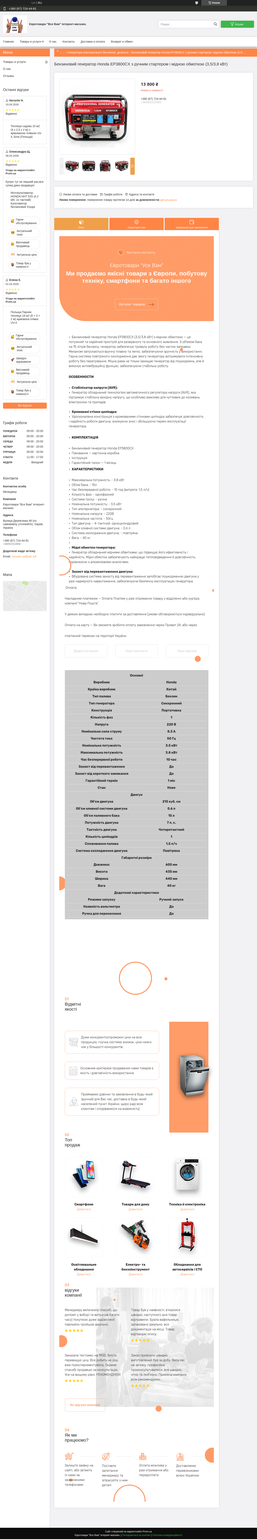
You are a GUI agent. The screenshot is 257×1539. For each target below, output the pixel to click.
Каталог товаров (132, 304)
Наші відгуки (187, 651)
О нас (52, 41)
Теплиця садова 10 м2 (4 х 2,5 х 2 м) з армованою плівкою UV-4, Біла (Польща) (26, 131)
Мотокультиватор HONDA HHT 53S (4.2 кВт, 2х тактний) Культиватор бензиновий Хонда (25, 199)
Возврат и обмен (122, 41)
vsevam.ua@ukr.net (24, 556)
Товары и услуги (30, 41)
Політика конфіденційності (168, 1535)
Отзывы (8, 76)
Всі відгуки (25, 405)
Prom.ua (147, 1531)
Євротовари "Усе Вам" (136, 265)
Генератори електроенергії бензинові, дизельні (97, 52)
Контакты (68, 41)
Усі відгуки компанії (85, 1405)
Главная (8, 41)
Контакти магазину (141, 252)
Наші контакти (136, 651)
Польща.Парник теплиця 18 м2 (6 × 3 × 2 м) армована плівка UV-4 (25, 317)
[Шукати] (215, 24)
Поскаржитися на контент (136, 1535)
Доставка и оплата (93, 41)
